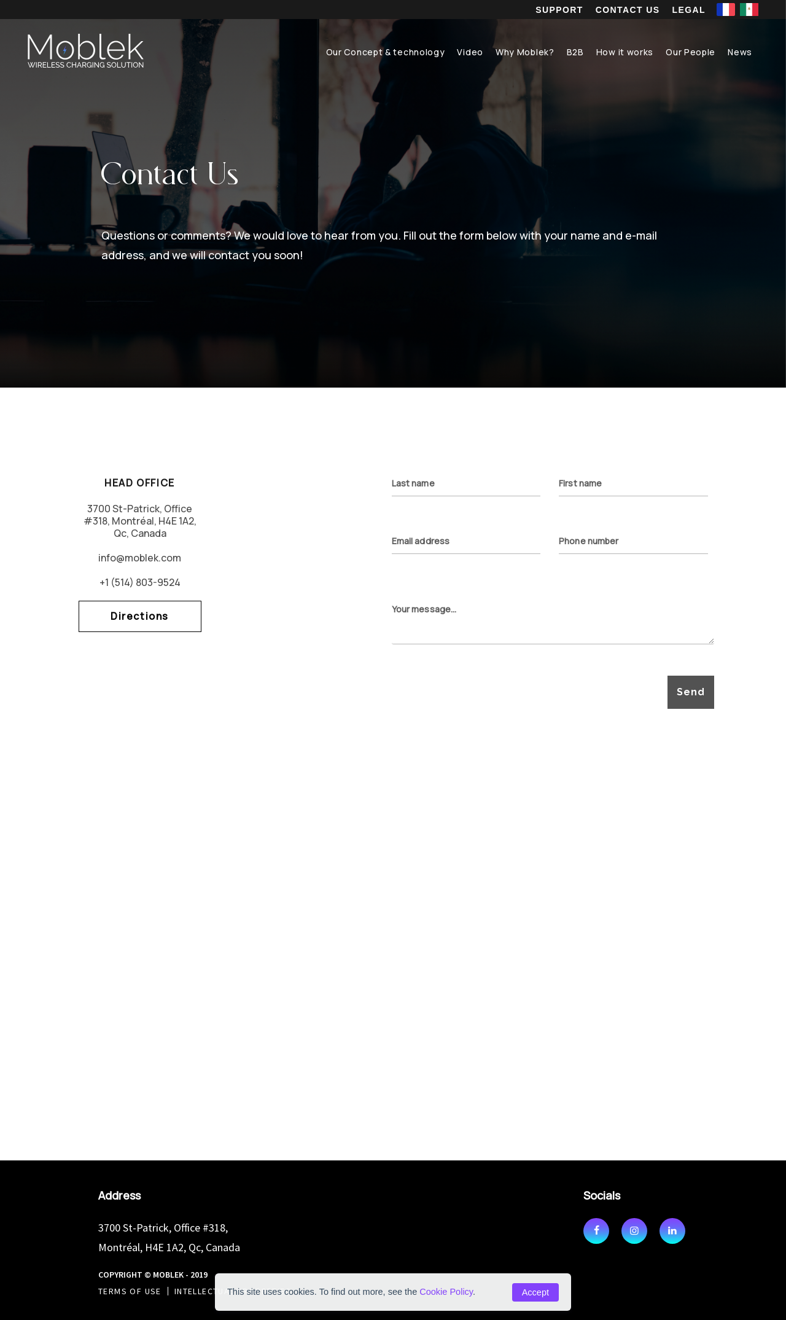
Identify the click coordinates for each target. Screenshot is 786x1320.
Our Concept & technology (385, 52)
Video (470, 52)
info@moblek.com (139, 558)
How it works (624, 52)
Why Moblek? (525, 52)
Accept (535, 1292)
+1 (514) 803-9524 (140, 582)
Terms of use (129, 1291)
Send (690, 692)
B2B (575, 52)
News (740, 52)
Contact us (628, 10)
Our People (690, 52)
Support (559, 10)
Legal (689, 10)
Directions (140, 616)
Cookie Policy (446, 1292)
